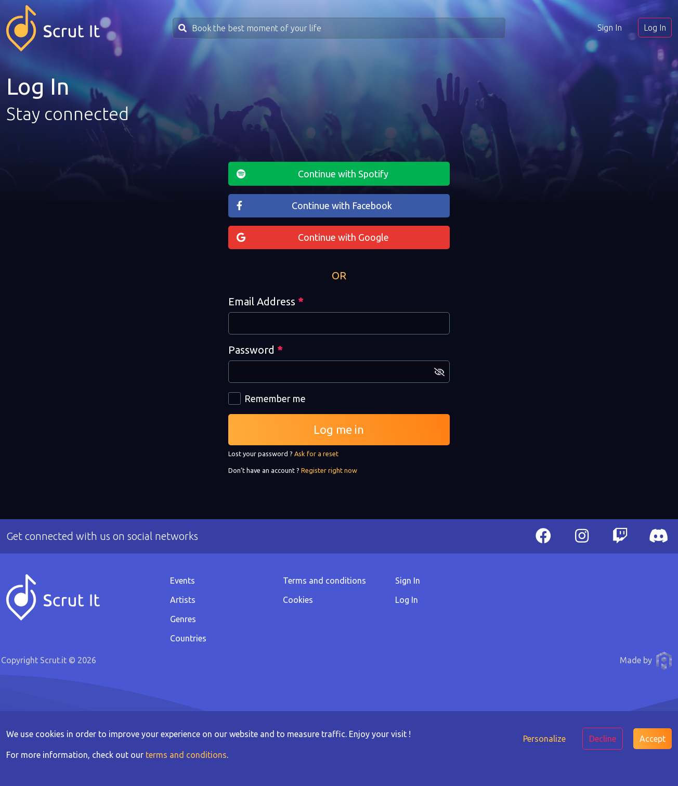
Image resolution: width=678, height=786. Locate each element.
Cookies (298, 599)
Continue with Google (343, 237)
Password (255, 350)
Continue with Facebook (342, 205)
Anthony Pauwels (664, 660)
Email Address (265, 301)
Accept (653, 738)
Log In (655, 27)
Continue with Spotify (343, 174)
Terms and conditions (324, 580)
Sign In (609, 27)
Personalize (544, 738)
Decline (602, 738)
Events (182, 580)
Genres (183, 619)
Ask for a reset (316, 453)
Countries (188, 638)
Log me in (339, 429)
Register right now (329, 470)
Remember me (275, 398)
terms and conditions (186, 754)
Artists (182, 599)
